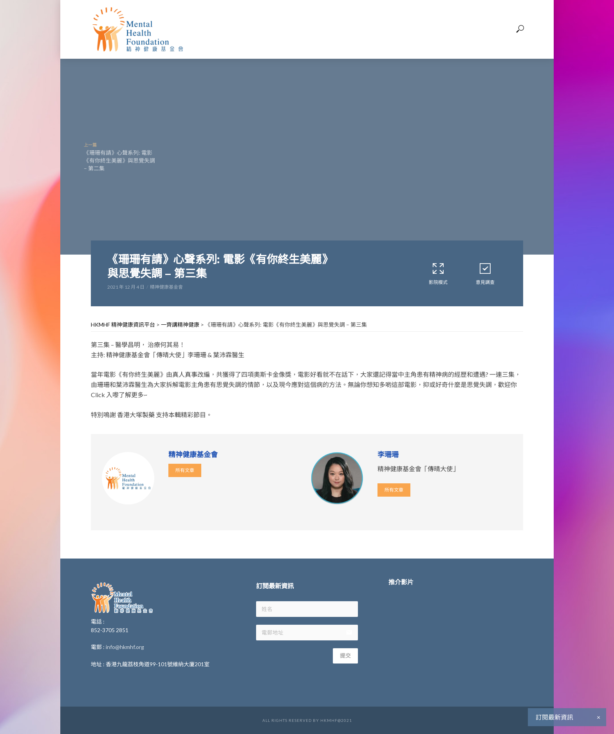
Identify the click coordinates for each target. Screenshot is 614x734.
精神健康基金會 (166, 287)
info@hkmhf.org (125, 647)
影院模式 (438, 273)
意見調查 (485, 273)
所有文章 (184, 470)
